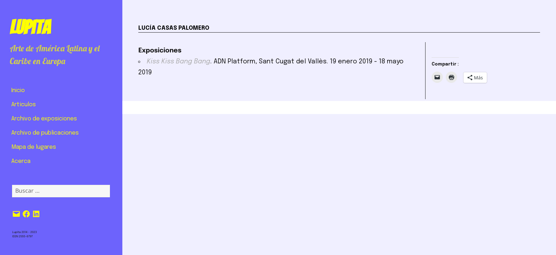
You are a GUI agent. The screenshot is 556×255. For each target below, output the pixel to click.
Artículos (23, 105)
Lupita (30, 27)
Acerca (20, 161)
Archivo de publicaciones (45, 133)
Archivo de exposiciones (44, 119)
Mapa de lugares (33, 147)
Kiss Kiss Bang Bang (178, 61)
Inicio (18, 90)
